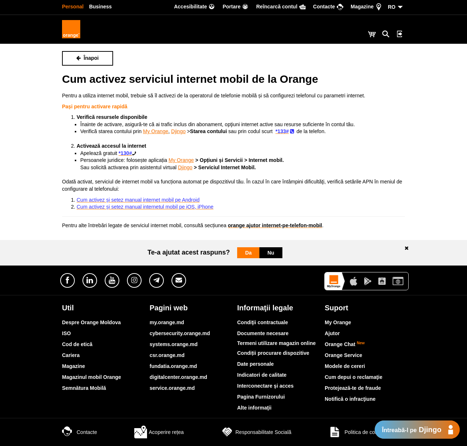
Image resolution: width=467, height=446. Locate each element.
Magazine (73, 366)
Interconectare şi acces (265, 386)
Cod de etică (77, 344)
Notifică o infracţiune (350, 399)
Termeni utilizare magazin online (276, 343)
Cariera (71, 355)
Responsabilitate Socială (256, 432)
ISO (66, 333)
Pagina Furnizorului (261, 397)
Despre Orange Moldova (91, 322)
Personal (73, 6)
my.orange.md (167, 322)
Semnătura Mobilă (84, 388)
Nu (270, 253)
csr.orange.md (167, 355)
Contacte (79, 432)
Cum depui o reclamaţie (353, 377)
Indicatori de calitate (261, 375)
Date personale (255, 364)
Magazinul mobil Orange (91, 377)
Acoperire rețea (159, 432)
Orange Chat (345, 344)
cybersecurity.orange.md (180, 333)
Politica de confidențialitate (366, 432)
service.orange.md (172, 388)
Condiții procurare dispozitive (273, 353)
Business (100, 6)
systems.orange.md (174, 344)
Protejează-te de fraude (353, 388)
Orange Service (343, 355)
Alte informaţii (254, 408)
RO (391, 7)
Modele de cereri (345, 366)
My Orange (338, 322)
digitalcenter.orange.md (178, 377)
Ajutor (332, 333)
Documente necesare (263, 333)
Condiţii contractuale (262, 322)
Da (248, 253)
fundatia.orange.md (173, 366)
